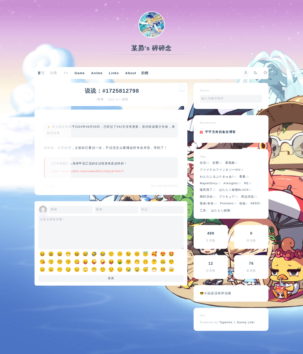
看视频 (231, 173)
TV (73, 77)
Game (87, 77)
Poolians (228, 214)
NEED (256, 214)
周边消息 (249, 207)
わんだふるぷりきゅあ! (218, 187)
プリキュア (228, 207)
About (138, 77)
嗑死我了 (208, 200)
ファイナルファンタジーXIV (222, 180)
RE (248, 194)
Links (122, 77)
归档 (153, 77)
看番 (101, 112)
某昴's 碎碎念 (151, 48)
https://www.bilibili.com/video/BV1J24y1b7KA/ (87, 190)
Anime (104, 77)
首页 (47, 77)
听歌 (244, 214)
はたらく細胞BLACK (235, 200)
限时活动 (208, 207)
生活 (204, 173)
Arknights (232, 194)
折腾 (217, 173)
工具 (204, 221)
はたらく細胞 (119, 112)
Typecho (226, 333)
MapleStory (210, 194)
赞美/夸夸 (208, 214)
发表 (111, 302)
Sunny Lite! (246, 333)
